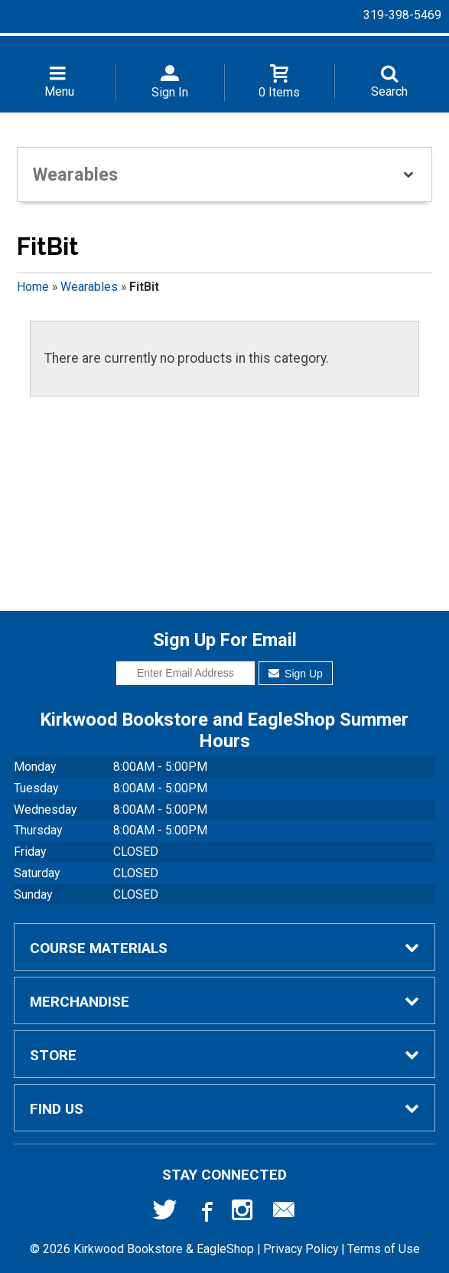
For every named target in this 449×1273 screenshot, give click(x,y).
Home (33, 286)
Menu (59, 91)
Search (389, 91)
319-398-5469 (402, 15)
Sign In (169, 92)
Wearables (89, 286)
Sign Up (295, 674)
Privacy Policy (300, 1249)
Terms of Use (383, 1249)
